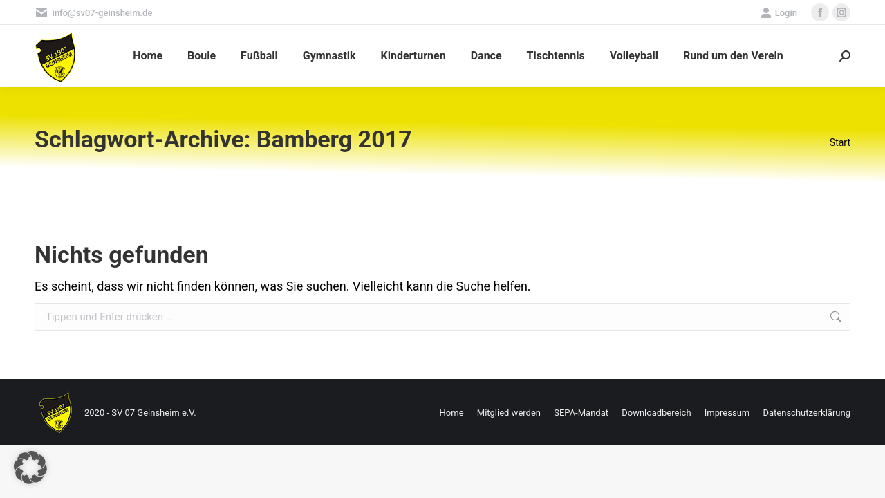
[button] (30, 467)
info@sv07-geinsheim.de (93, 12)
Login (779, 12)
